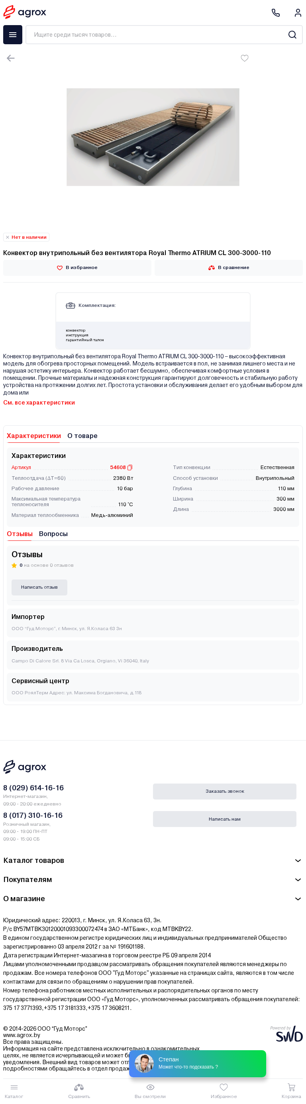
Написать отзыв (39, 587)
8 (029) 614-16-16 (33, 788)
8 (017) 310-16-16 (33, 815)
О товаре (82, 436)
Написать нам (225, 819)
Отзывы (20, 534)
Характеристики (34, 436)
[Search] (292, 34)
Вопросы (53, 534)
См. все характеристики (39, 402)
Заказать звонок (225, 791)
